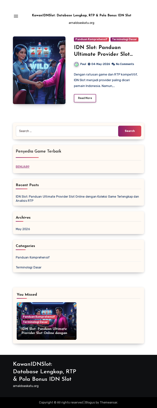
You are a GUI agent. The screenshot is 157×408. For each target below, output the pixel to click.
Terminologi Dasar (124, 39)
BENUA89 (22, 166)
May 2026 (23, 229)
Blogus (90, 402)
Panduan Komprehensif (91, 39)
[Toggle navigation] (16, 16)
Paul (80, 64)
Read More (85, 98)
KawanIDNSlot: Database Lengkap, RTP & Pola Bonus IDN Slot (81, 15)
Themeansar (108, 402)
